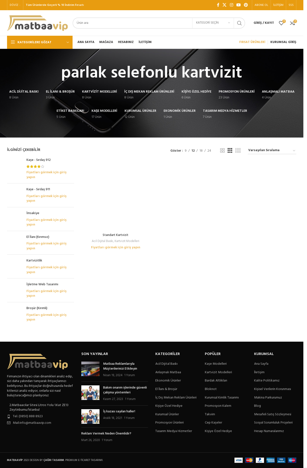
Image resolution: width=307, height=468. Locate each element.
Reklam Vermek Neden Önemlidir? (106, 433)
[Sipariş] (272, 150)
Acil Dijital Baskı (102, 177)
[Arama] (159, 23)
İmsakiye (32, 213)
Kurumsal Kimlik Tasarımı (222, 397)
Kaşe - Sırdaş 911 (38, 189)
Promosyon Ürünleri (169, 422)
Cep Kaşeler (213, 422)
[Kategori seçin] (213, 23)
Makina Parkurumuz (268, 397)
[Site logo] (37, 23)
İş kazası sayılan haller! (119, 411)
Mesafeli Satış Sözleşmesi (272, 414)
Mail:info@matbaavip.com (32, 423)
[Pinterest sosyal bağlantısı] (245, 5)
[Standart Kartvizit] (115, 164)
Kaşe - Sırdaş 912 (38, 160)
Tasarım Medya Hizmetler (173, 431)
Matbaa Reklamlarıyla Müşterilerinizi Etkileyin (120, 366)
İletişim (259, 372)
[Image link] (37, 361)
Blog (257, 406)
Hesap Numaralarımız (269, 431)
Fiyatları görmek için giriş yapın (46, 175)
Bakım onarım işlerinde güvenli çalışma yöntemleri (125, 390)
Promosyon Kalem (218, 406)
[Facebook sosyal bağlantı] (218, 5)
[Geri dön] (55, 73)
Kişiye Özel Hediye (169, 406)
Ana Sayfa (261, 364)
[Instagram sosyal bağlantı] (231, 5)
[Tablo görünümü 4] (238, 150)
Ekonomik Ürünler (168, 380)
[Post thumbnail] (90, 370)
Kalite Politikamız (267, 380)
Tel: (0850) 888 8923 (28, 416)
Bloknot (211, 389)
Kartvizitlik (34, 260)
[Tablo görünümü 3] (230, 150)
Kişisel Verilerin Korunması (272, 389)
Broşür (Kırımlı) (36, 308)
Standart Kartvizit (115, 171)
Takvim (210, 414)
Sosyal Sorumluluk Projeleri (273, 422)
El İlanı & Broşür (166, 389)
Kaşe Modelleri (216, 364)
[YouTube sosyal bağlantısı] (238, 5)
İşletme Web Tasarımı (42, 284)
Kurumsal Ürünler (167, 414)
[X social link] (224, 5)
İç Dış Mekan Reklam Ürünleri (176, 397)
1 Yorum (129, 375)
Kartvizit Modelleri (127, 177)
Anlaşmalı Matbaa (168, 372)
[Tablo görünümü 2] (222, 150)
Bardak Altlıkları (216, 380)
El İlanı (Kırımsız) (37, 237)
